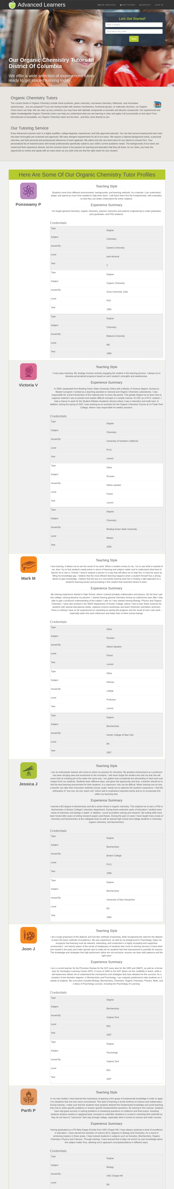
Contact (145, 5)
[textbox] (134, 24)
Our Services (107, 5)
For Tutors (127, 5)
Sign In (159, 5)
